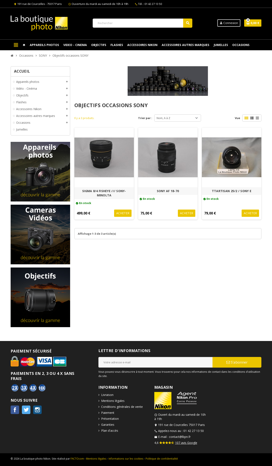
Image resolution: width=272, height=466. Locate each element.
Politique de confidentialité (162, 458)
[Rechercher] (142, 23)
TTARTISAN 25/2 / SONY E (231, 191)
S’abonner (237, 362)
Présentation (110, 419)
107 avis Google (186, 443)
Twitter (26, 410)
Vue (237, 118)
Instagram (37, 410)
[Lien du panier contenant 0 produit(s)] (252, 23)
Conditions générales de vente (122, 407)
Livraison (107, 395)
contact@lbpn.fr (180, 437)
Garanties (107, 425)
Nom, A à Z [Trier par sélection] (163, 118)
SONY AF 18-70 (168, 191)
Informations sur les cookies (126, 458)
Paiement (107, 413)
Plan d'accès (109, 431)
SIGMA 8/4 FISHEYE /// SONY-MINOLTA (104, 193)
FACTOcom (77, 458)
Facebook (15, 410)
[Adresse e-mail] (155, 362)
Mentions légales (113, 401)
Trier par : (145, 118)
